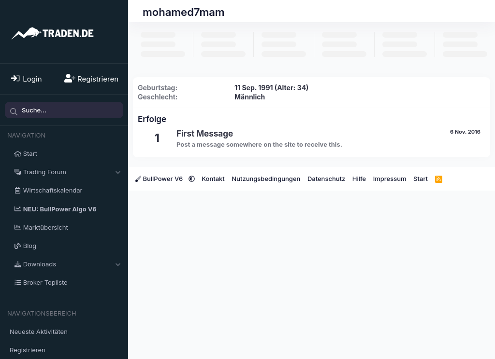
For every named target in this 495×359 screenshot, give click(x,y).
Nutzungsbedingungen (266, 178)
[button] (117, 172)
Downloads (39, 264)
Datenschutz (326, 178)
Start (30, 153)
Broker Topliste (45, 282)
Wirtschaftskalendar (53, 190)
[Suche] (64, 110)
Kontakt (213, 178)
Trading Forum (44, 172)
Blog (29, 245)
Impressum (390, 178)
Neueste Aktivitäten (39, 331)
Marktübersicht (45, 227)
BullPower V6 (160, 178)
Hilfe (359, 178)
